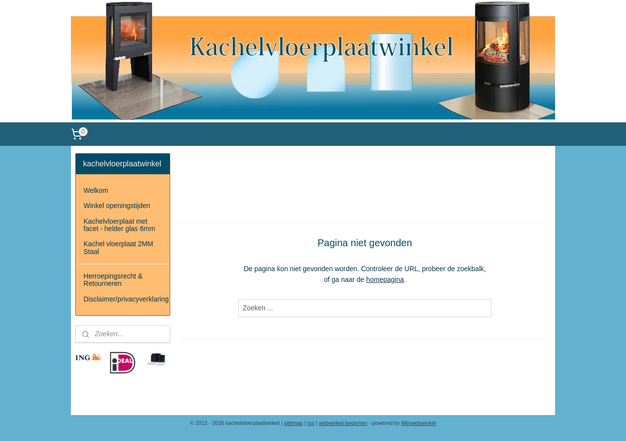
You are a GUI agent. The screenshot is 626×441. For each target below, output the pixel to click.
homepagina (385, 279)
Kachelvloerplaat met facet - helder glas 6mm (119, 224)
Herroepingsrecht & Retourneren (113, 279)
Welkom (96, 190)
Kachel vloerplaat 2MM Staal (118, 247)
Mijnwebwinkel (419, 423)
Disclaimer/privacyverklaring (126, 299)
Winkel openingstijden (117, 205)
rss (310, 423)
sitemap (293, 423)
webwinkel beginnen (343, 423)
